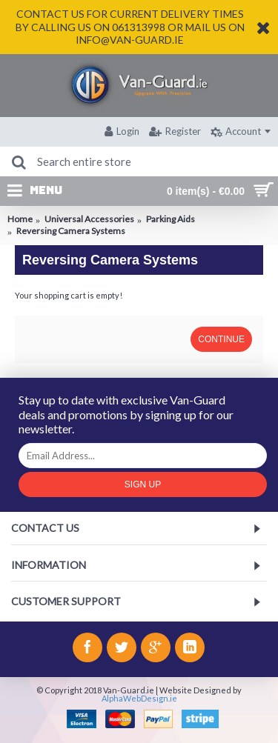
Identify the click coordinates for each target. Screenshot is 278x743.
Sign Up (143, 484)
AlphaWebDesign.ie (139, 698)
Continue (221, 339)
